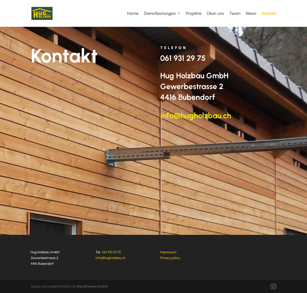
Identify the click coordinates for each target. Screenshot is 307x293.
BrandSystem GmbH (92, 286)
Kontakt (269, 14)
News (251, 14)
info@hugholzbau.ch (195, 115)
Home (133, 14)
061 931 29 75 (183, 58)
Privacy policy (170, 258)
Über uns (215, 14)
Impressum (168, 252)
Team (235, 14)
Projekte (193, 14)
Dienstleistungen (160, 14)
